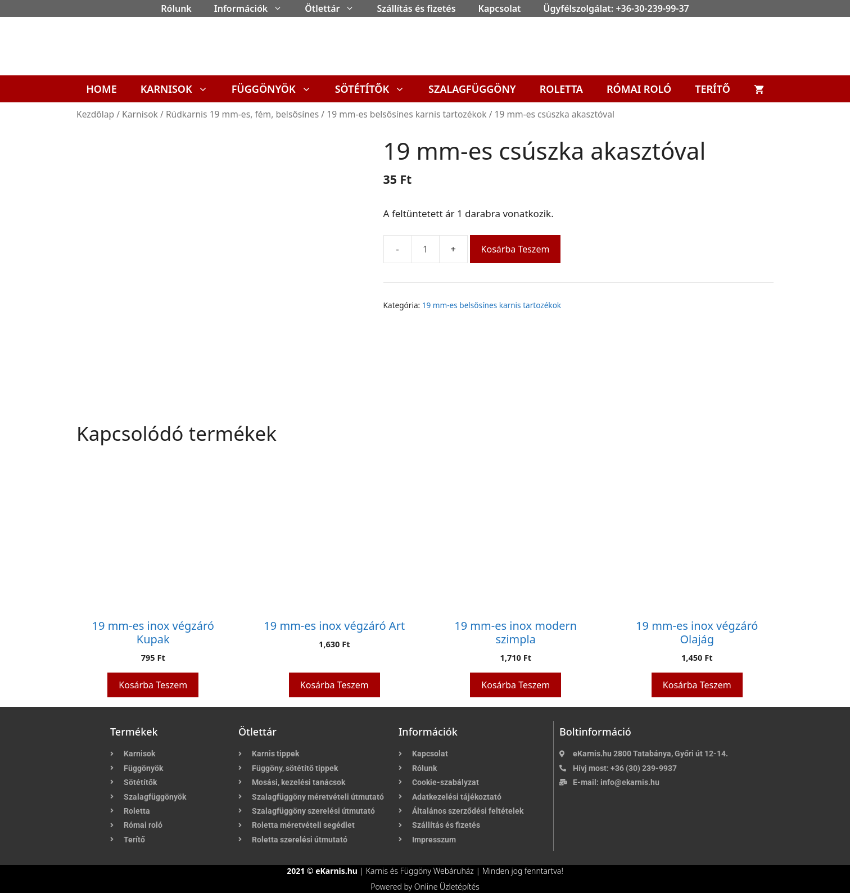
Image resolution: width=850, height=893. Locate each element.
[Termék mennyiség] (426, 249)
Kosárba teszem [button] (153, 685)
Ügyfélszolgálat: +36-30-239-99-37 (616, 8)
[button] (280, 8)
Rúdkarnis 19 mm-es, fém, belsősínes (242, 114)
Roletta (561, 89)
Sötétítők (376, 88)
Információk (253, 8)
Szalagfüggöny (472, 89)
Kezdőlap (95, 114)
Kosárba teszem (515, 249)
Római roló (639, 89)
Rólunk (176, 8)
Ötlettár (335, 8)
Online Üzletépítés (447, 886)
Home (101, 89)
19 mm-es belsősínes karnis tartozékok (406, 114)
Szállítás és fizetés (416, 8)
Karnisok (180, 88)
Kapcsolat (499, 8)
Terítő (712, 89)
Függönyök (277, 88)
